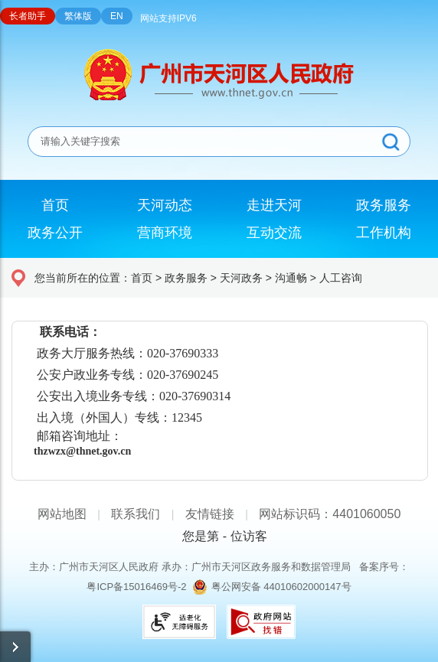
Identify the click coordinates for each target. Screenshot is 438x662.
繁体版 (78, 16)
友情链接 (209, 513)
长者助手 (27, 16)
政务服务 (186, 278)
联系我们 (135, 513)
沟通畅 (291, 278)
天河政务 (241, 278)
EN (116, 16)
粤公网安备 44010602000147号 (281, 586)
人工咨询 (340, 278)
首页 (141, 278)
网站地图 (62, 513)
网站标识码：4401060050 (329, 513)
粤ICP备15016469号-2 (136, 586)
